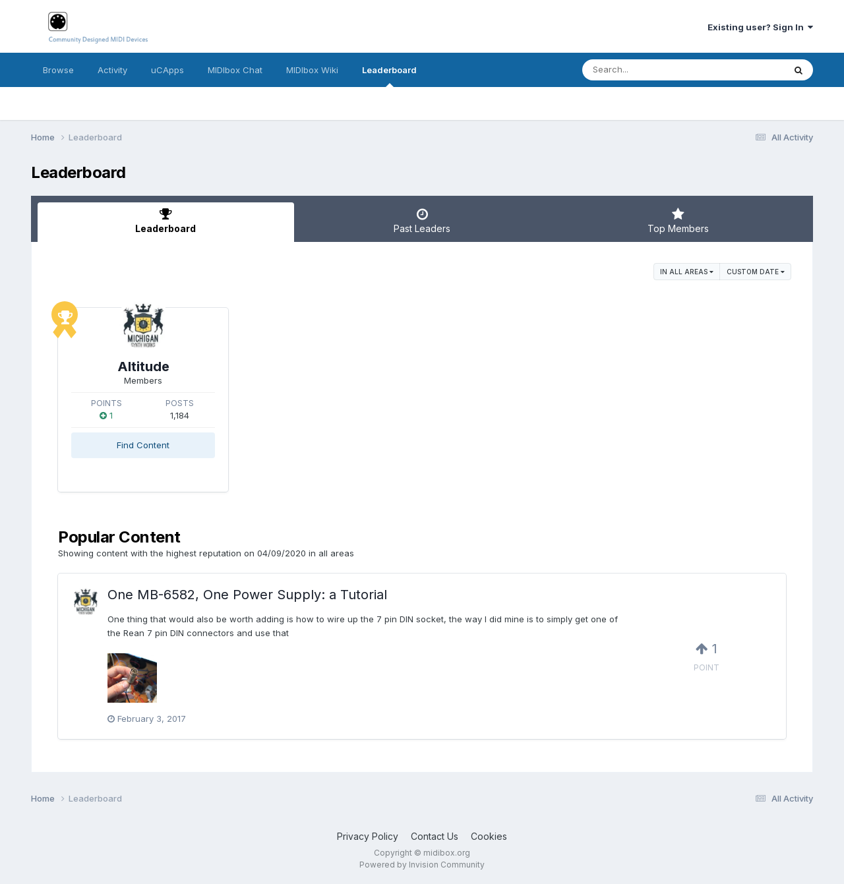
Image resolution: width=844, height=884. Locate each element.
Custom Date (756, 272)
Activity (112, 70)
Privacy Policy (367, 836)
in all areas (686, 272)
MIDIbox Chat (235, 70)
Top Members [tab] (678, 221)
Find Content (143, 445)
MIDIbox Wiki (312, 70)
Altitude (143, 366)
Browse (58, 70)
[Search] (647, 69)
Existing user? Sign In (760, 27)
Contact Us (434, 836)
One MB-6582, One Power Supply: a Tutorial (247, 595)
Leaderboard (389, 76)
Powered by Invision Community (422, 864)
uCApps (167, 70)
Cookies (489, 836)
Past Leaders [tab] (422, 221)
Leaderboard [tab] (165, 221)
